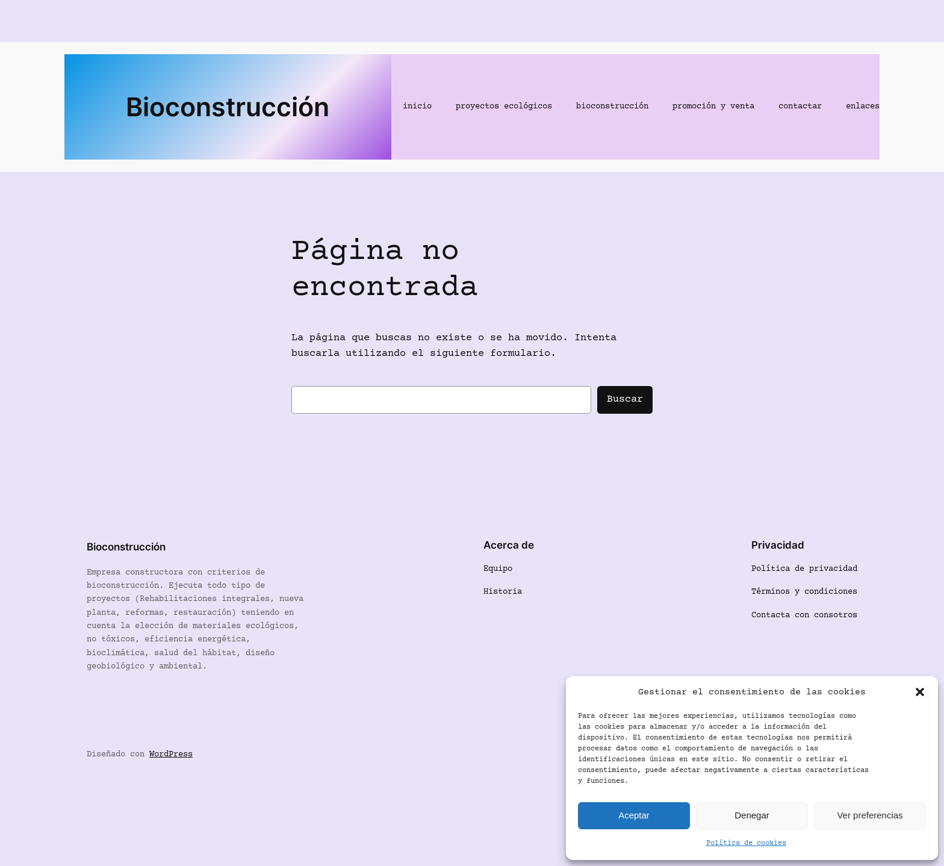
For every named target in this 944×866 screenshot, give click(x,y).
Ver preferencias (869, 815)
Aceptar (634, 815)
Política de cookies (746, 843)
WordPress (171, 754)
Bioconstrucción (227, 106)
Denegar (751, 815)
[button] (920, 692)
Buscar (625, 399)
